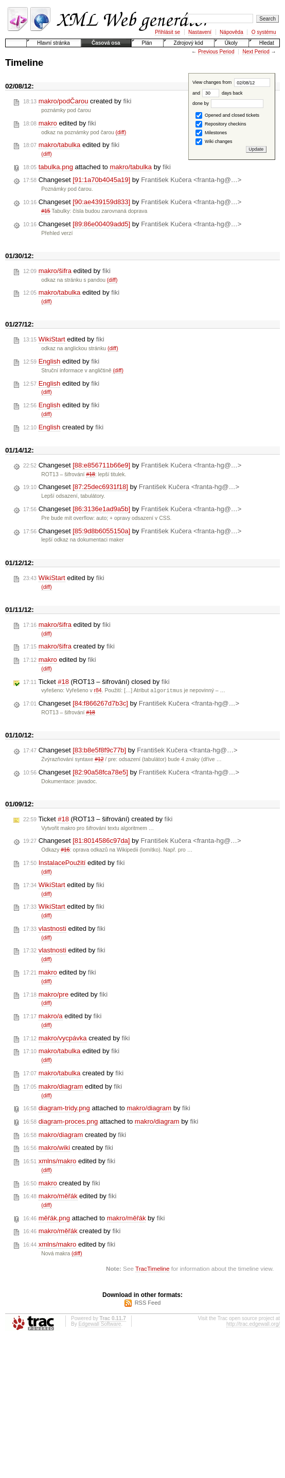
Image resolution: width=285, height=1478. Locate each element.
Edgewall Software (99, 1324)
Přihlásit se (167, 32)
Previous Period (216, 52)
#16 (65, 850)
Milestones (211, 133)
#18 (90, 474)
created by (77, 101)
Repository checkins (220, 124)
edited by (59, 123)
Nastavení (199, 32)
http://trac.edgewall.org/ (253, 1324)
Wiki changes (213, 141)
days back (222, 93)
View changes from (231, 82)
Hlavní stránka (53, 43)
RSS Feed (148, 1303)
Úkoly (231, 43)
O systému (264, 32)
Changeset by (132, 180)
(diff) (121, 132)
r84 (98, 691)
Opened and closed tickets (227, 115)
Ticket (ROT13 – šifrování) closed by (96, 682)
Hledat (266, 43)
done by (228, 103)
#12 (99, 760)
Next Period (255, 52)
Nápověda (231, 32)
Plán (147, 43)
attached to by (97, 167)
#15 (45, 211)
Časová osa (106, 43)
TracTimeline (152, 1269)
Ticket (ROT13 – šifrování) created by (97, 820)
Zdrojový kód (188, 43)
